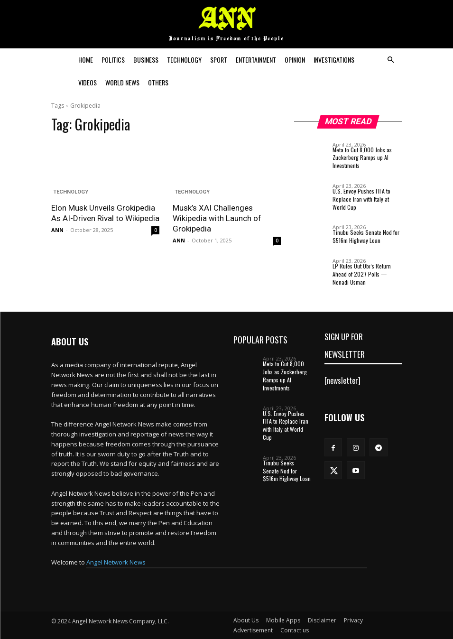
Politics (113, 60)
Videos (87, 82)
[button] (390, 60)
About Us (246, 620)
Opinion (295, 60)
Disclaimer (322, 620)
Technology (184, 60)
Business (145, 60)
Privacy (353, 620)
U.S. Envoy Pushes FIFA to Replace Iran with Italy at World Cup (361, 199)
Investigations (334, 60)
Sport (218, 60)
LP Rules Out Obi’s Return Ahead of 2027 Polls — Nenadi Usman (362, 274)
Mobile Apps (283, 620)
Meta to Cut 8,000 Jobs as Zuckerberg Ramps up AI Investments (362, 158)
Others (158, 82)
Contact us (294, 630)
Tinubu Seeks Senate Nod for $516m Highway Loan (366, 236)
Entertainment (256, 60)
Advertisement (253, 630)
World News (122, 82)
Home (85, 60)
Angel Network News (116, 562)
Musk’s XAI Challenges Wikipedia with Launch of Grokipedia (217, 218)
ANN (57, 229)
